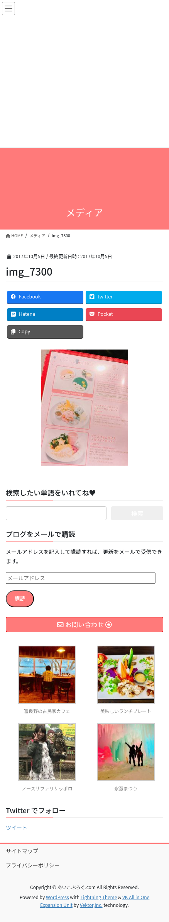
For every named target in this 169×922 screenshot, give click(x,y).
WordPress (57, 897)
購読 (20, 598)
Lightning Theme (99, 897)
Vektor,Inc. (91, 904)
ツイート (16, 827)
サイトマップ (22, 851)
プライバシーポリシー (33, 865)
